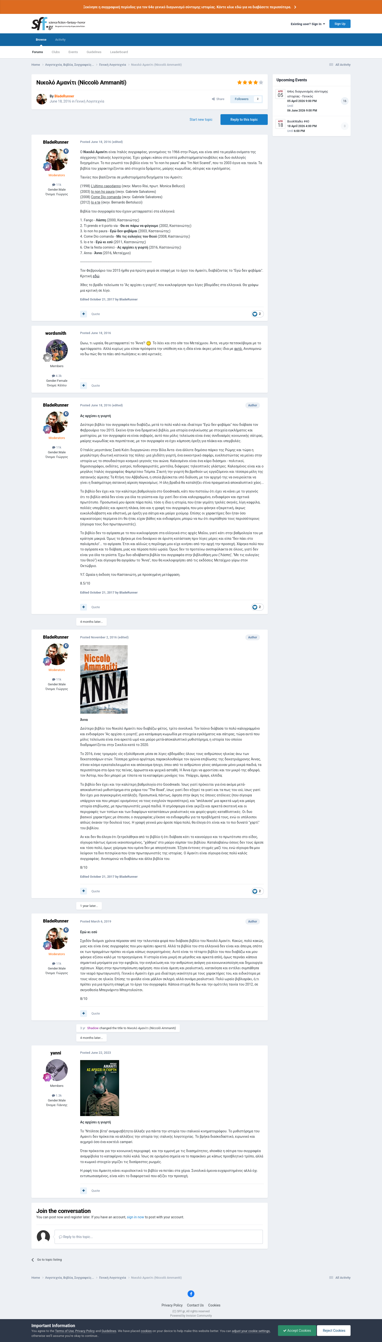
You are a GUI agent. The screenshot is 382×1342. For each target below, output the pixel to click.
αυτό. (238, 349)
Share (218, 99)
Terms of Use (64, 1331)
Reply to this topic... (76, 1237)
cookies (146, 1331)
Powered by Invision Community (191, 1315)
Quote (95, 314)
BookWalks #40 (298, 121)
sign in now (135, 1217)
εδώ (96, 276)
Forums (37, 52)
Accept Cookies (297, 1331)
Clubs (56, 52)
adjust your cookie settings (251, 1331)
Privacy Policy (172, 1305)
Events (73, 52)
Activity (60, 39)
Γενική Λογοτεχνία (90, 101)
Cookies (214, 1305)
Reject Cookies (333, 1331)
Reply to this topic (244, 119)
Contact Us (195, 1305)
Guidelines (94, 52)
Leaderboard (119, 52)
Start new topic (201, 119)
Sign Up (339, 24)
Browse (41, 42)
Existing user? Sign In (308, 24)
